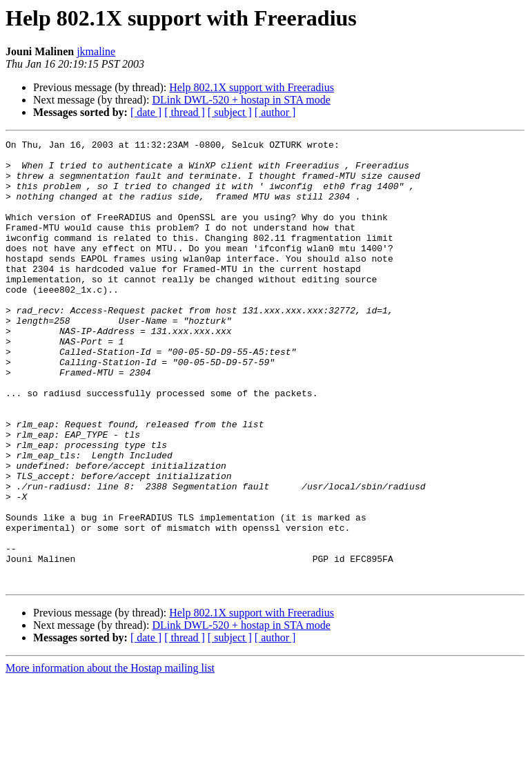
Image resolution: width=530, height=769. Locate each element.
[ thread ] (184, 112)
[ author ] (275, 112)
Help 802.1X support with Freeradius (251, 87)
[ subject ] (230, 112)
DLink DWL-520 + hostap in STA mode (241, 100)
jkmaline (96, 51)
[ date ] (145, 112)
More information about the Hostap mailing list (110, 757)
